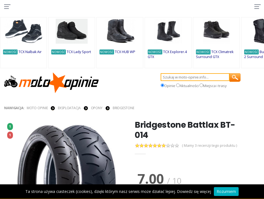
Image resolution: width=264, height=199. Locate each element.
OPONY (97, 108)
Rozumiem (226, 191)
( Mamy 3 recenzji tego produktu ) (209, 146)
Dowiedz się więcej (194, 191)
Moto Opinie (37, 108)
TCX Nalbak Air (30, 52)
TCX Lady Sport (79, 52)
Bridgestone (123, 108)
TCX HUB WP (125, 52)
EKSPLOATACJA (69, 108)
